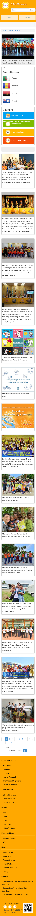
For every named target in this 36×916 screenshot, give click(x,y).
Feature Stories (9, 860)
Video (5, 817)
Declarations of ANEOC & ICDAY (15, 894)
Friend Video (8, 864)
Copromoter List (9, 799)
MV (4, 842)
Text (4, 813)
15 (3, 742)
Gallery (17, 30)
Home (5, 30)
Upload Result (8, 803)
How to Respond (9, 777)
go (25, 751)
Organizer (6, 769)
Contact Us (7, 903)
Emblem (6, 773)
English (27, 17)
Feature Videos (9, 838)
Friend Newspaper (10, 868)
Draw (5, 820)
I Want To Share (9, 828)
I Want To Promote (10, 785)
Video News (7, 856)
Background (7, 766)
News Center (8, 852)
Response (7, 824)
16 (7, 742)
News (11, 30)
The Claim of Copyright (12, 781)
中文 (9, 17)
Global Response (9, 795)
